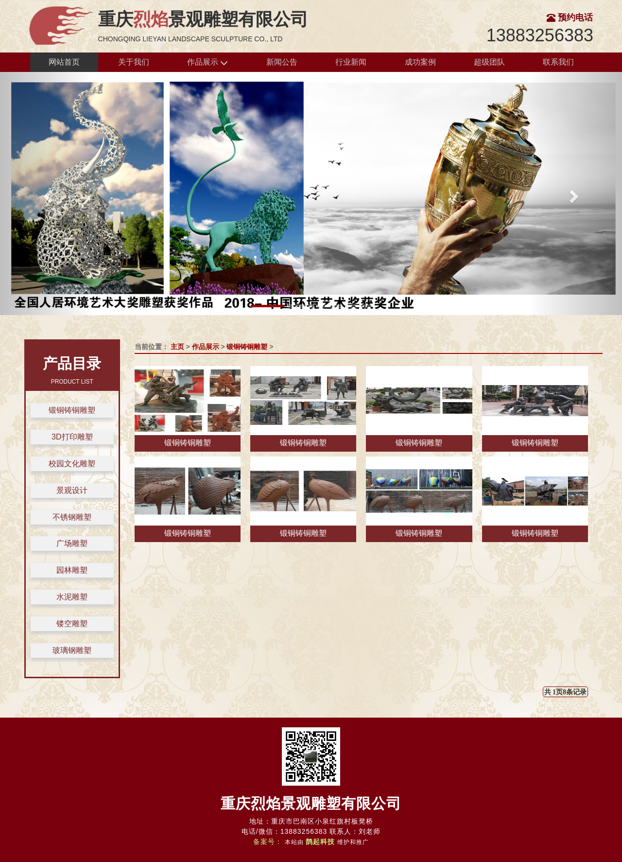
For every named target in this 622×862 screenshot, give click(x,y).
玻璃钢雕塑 (71, 650)
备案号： (267, 841)
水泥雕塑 (71, 597)
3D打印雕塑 (72, 437)
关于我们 (133, 62)
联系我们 (558, 62)
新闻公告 (281, 62)
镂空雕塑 (71, 623)
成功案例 (420, 62)
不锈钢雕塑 (71, 517)
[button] (46, 193)
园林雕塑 (71, 570)
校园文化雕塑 (72, 463)
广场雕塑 (71, 543)
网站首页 (64, 62)
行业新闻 (350, 62)
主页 (177, 347)
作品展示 (207, 62)
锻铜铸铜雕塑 (72, 410)
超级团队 (489, 62)
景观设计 (71, 490)
